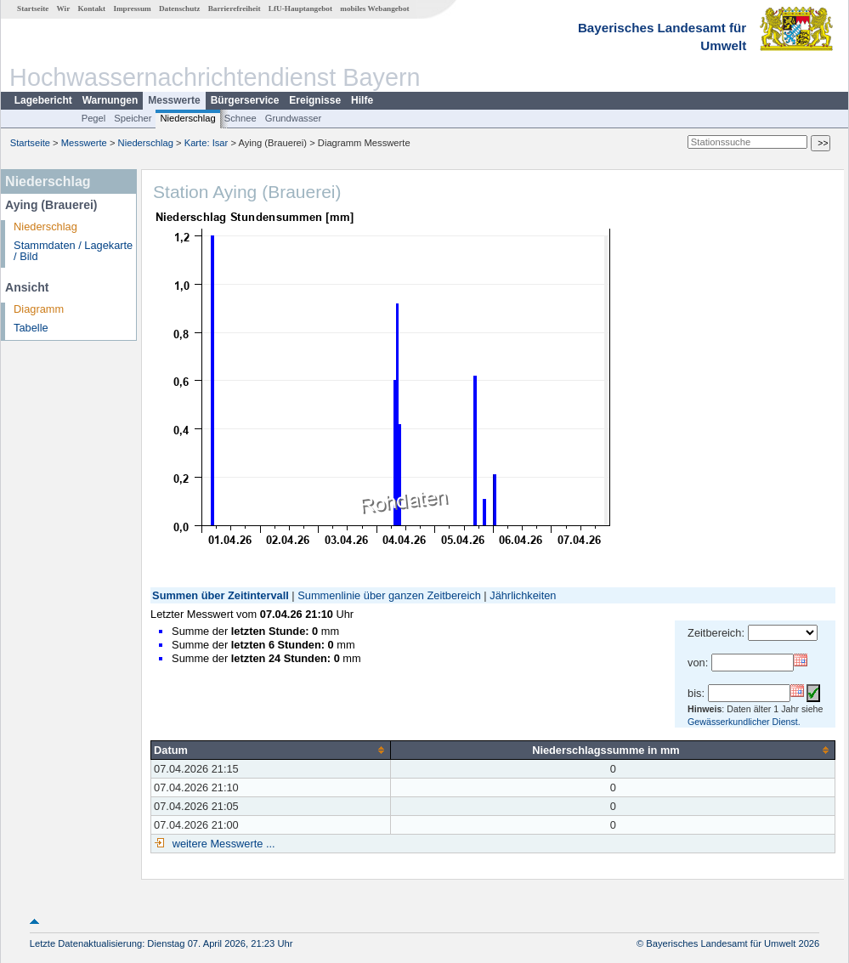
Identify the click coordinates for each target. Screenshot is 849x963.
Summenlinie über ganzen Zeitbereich (389, 595)
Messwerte (174, 100)
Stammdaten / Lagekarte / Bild (73, 251)
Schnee (240, 118)
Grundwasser (293, 118)
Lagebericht (43, 100)
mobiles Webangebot (374, 8)
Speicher (132, 118)
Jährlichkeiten (523, 595)
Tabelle (31, 327)
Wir (64, 8)
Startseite (32, 8)
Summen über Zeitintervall (220, 595)
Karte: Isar (206, 143)
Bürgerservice (245, 100)
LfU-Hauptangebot (300, 8)
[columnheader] (271, 749)
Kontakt (91, 8)
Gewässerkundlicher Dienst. (744, 722)
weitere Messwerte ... (222, 843)
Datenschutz (180, 8)
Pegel (94, 118)
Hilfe (362, 100)
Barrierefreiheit (234, 8)
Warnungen (110, 100)
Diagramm (39, 309)
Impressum (131, 8)
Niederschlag (187, 118)
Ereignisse (315, 100)
